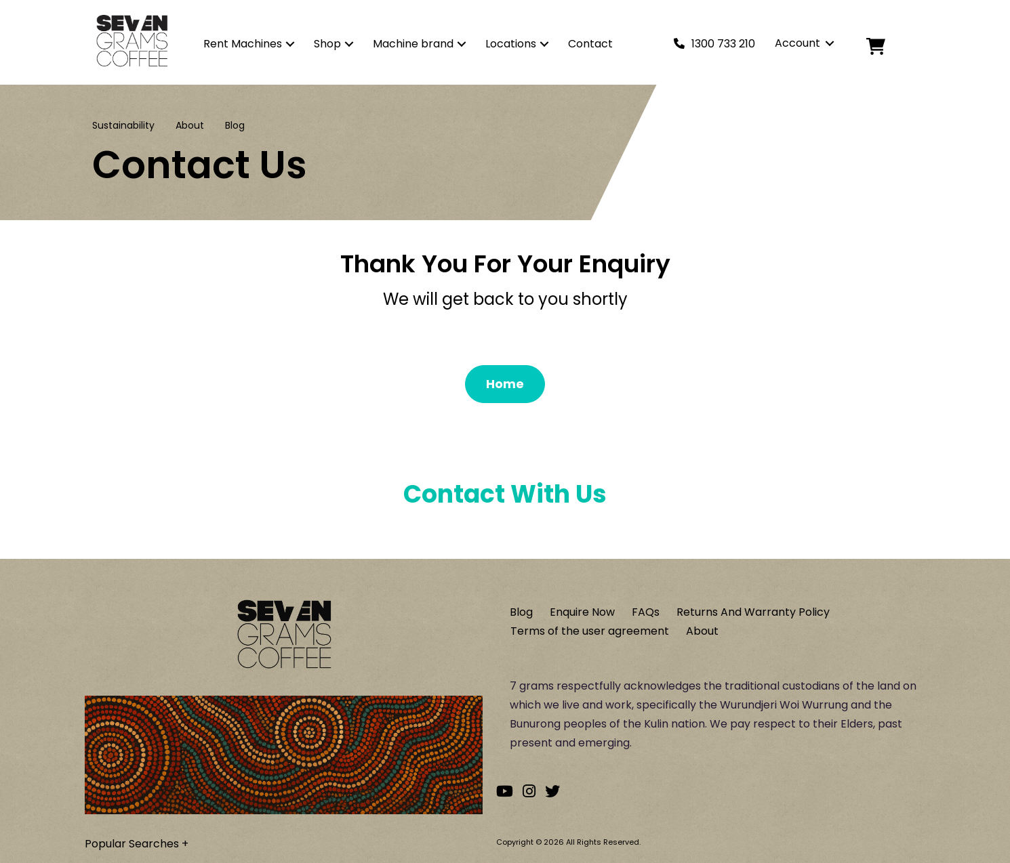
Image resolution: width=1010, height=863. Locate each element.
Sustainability (123, 125)
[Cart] (886, 46)
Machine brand (413, 43)
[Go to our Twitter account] (552, 791)
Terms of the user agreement (589, 631)
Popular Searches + (136, 843)
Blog (235, 125)
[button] (290, 44)
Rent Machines (242, 43)
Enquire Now (582, 612)
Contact (590, 43)
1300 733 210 (723, 43)
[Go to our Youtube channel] (504, 791)
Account (797, 43)
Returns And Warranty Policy (753, 612)
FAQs (646, 612)
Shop (327, 43)
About (190, 125)
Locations (510, 43)
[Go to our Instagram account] (529, 791)
